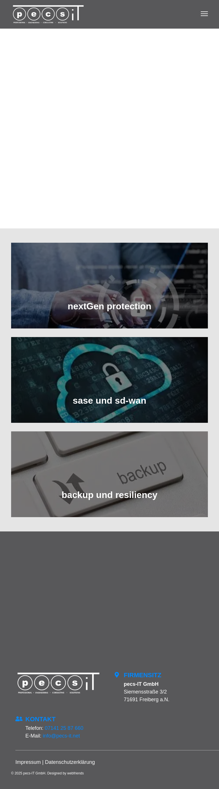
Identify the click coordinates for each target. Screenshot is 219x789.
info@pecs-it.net (61, 736)
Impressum (28, 762)
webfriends (75, 773)
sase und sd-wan (109, 400)
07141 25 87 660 (64, 728)
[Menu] (204, 14)
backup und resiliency (109, 495)
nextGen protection (109, 306)
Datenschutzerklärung (70, 762)
